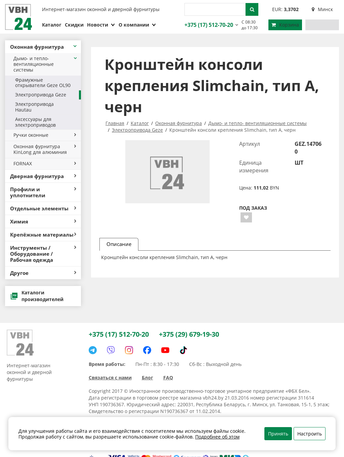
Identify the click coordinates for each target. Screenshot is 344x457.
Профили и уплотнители (43, 192)
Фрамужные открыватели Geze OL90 (43, 83)
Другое (43, 272)
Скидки (74, 25)
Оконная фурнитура (44, 46)
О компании (137, 25)
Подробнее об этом (217, 436)
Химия (43, 221)
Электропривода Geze (40, 94)
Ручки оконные (44, 135)
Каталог (51, 25)
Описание (118, 244)
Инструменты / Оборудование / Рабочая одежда (43, 253)
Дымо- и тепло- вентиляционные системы (45, 64)
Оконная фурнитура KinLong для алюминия (44, 149)
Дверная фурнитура (43, 176)
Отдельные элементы (43, 208)
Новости (101, 25)
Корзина (285, 25)
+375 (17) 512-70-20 (207, 25)
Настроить (309, 433)
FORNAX (44, 163)
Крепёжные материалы (43, 234)
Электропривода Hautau (34, 107)
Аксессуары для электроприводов (35, 122)
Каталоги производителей (36, 295)
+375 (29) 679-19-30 (189, 334)
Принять (278, 433)
